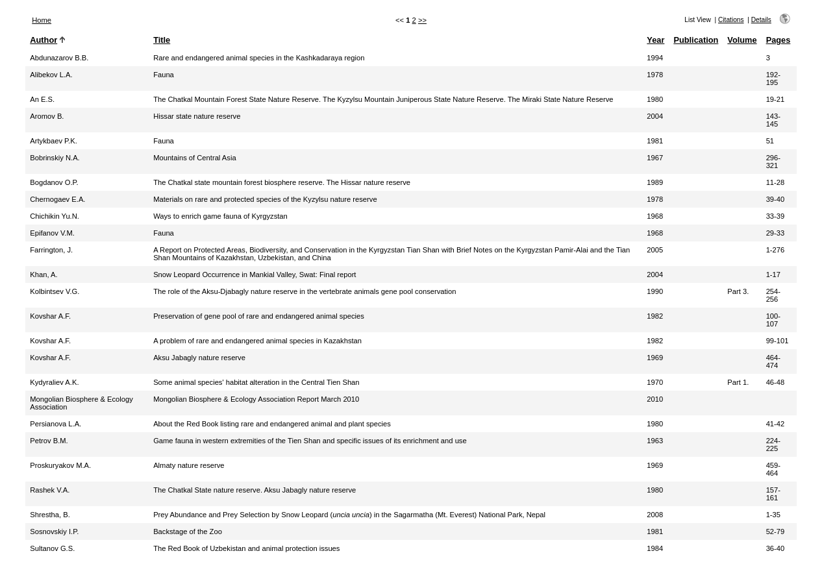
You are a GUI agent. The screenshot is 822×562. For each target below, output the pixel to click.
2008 (655, 515)
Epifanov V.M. (52, 233)
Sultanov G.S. (52, 548)
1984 (655, 548)
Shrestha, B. (50, 515)
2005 (655, 250)
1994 (655, 58)
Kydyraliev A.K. (54, 382)
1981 (655, 141)
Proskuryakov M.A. (60, 465)
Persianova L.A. (55, 424)
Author (43, 40)
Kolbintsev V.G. (54, 291)
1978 (655, 75)
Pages (778, 40)
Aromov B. (47, 116)
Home (41, 20)
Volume (741, 40)
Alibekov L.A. (51, 75)
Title (161, 40)
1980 (655, 99)
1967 (655, 158)
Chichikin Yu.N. (54, 216)
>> (422, 20)
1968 (655, 216)
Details (761, 19)
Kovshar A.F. (50, 316)
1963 (655, 441)
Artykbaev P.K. (53, 141)
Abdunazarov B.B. (59, 58)
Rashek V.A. (49, 490)
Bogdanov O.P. (54, 182)
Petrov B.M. (49, 441)
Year (655, 40)
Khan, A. (43, 274)
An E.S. (42, 99)
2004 (655, 116)
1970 (655, 382)
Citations (731, 19)
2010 (655, 399)
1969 (655, 357)
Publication (695, 40)
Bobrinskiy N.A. (54, 158)
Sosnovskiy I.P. (54, 531)
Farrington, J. (51, 250)
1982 (655, 316)
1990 (655, 291)
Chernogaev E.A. (57, 199)
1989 (655, 182)
